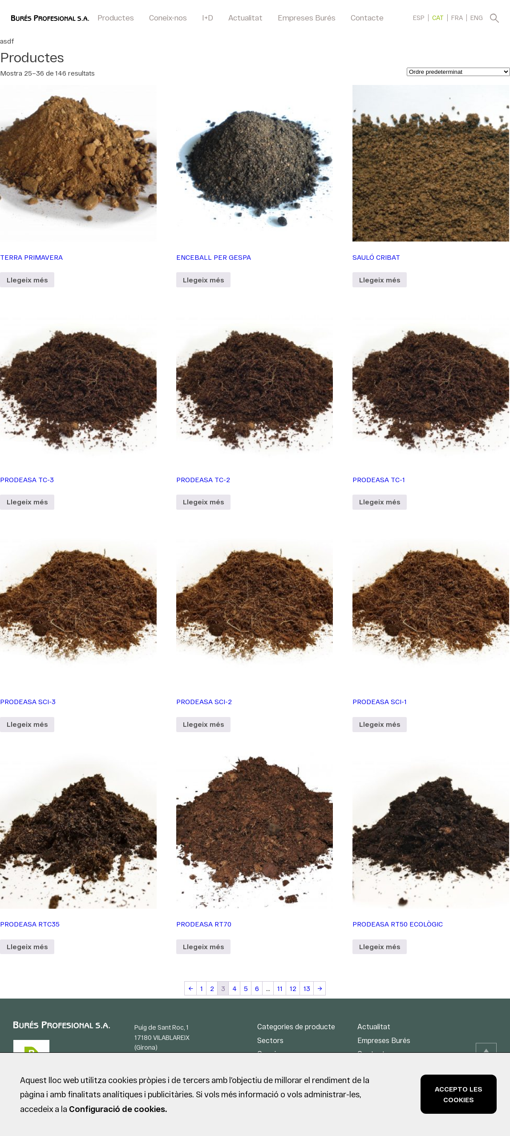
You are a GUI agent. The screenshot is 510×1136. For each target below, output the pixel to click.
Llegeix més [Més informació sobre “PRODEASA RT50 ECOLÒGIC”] (379, 947)
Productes (115, 17)
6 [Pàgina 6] (257, 988)
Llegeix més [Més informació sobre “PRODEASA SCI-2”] (203, 724)
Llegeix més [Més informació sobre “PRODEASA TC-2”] (203, 502)
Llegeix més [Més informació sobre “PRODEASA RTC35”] (27, 947)
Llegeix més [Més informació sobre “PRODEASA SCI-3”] (27, 724)
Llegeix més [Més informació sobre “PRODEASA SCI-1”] (379, 724)
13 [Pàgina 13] (307, 988)
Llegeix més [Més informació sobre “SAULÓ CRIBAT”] (379, 280)
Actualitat (245, 17)
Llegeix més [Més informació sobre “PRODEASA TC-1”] (379, 502)
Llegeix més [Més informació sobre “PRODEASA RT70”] (203, 947)
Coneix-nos (168, 17)
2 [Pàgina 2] (212, 988)
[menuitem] (418, 17)
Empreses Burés (307, 17)
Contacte (367, 17)
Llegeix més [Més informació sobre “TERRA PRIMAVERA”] (27, 280)
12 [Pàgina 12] (293, 988)
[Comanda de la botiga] (458, 72)
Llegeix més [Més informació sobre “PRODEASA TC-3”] (27, 502)
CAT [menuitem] (438, 18)
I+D (207, 17)
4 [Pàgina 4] (234, 988)
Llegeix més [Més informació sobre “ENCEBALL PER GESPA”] (203, 280)
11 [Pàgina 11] (280, 988)
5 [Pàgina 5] (246, 988)
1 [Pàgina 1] (201, 988)
